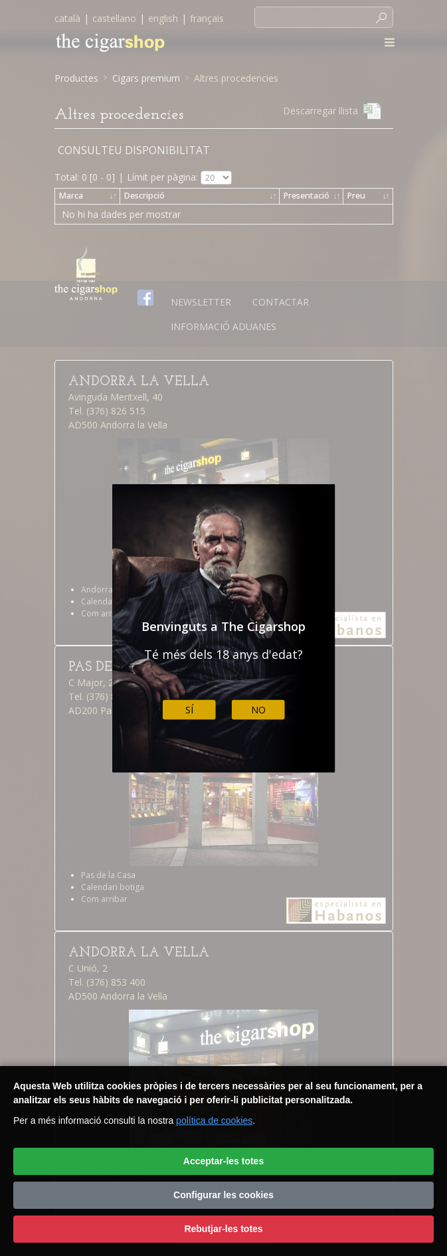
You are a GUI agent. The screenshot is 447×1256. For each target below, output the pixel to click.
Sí (189, 709)
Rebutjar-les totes (223, 1228)
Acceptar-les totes (223, 1161)
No (258, 709)
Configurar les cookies (223, 1195)
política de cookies (214, 1120)
